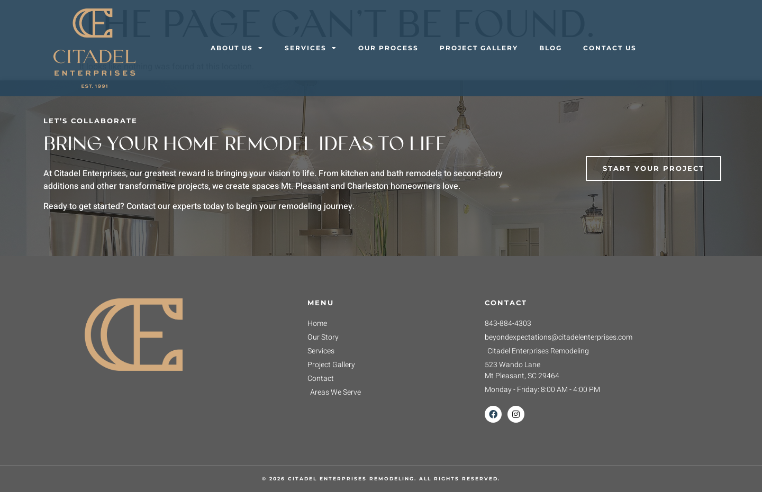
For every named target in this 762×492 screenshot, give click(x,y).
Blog (550, 48)
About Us (237, 48)
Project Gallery (479, 48)
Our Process (388, 48)
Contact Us (610, 48)
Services (311, 48)
